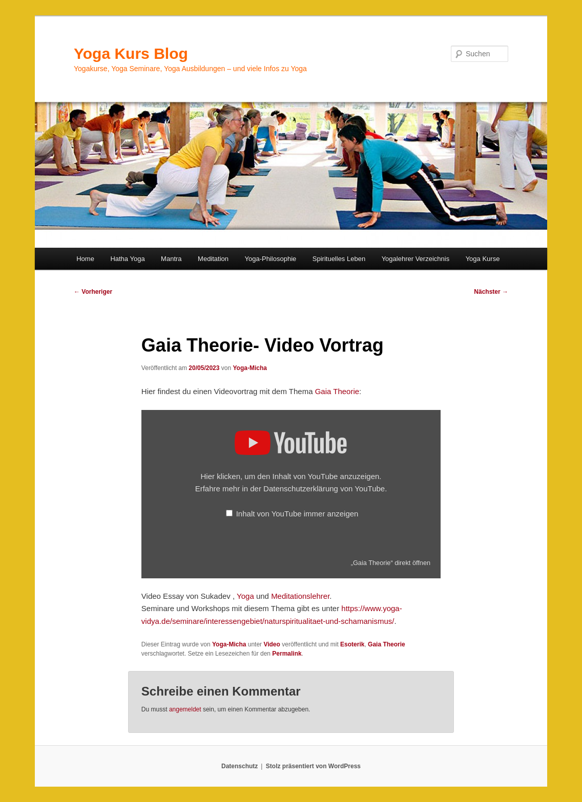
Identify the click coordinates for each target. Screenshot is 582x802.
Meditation (213, 259)
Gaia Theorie (337, 391)
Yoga (245, 596)
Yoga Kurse (483, 259)
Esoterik (352, 644)
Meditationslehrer (300, 596)
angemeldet (185, 709)
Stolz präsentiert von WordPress (313, 766)
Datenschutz (239, 766)
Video (271, 644)
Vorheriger (93, 291)
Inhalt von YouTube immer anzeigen (297, 513)
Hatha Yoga (127, 259)
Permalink (286, 653)
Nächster (491, 291)
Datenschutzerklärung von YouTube (324, 488)
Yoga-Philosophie (271, 259)
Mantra (171, 259)
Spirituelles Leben (339, 259)
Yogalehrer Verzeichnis (416, 259)
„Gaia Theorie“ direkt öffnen (390, 563)
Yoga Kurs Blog (131, 53)
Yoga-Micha (249, 368)
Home (85, 259)
